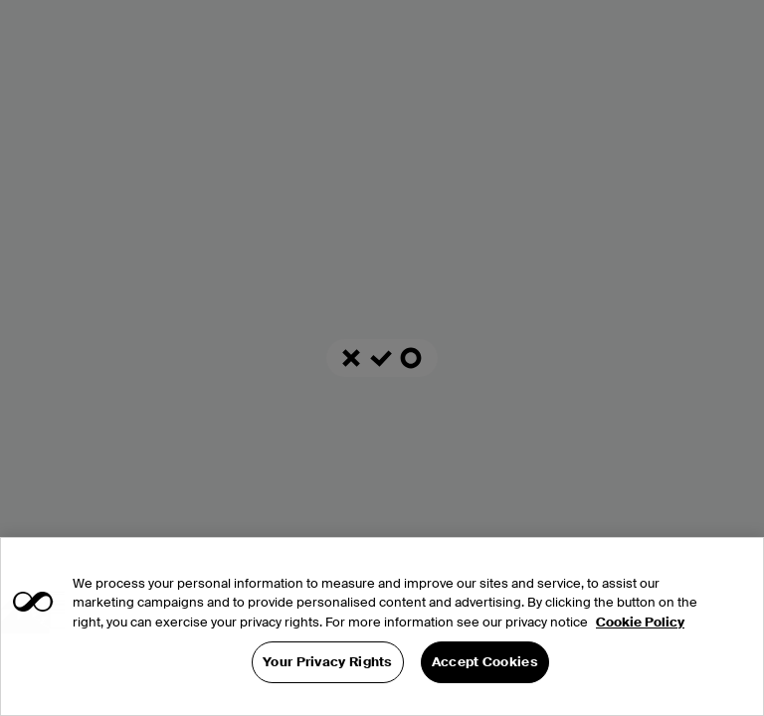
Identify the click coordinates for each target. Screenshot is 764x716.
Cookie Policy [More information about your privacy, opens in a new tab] (640, 622)
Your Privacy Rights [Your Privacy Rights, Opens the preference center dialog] (328, 661)
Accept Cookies (485, 661)
